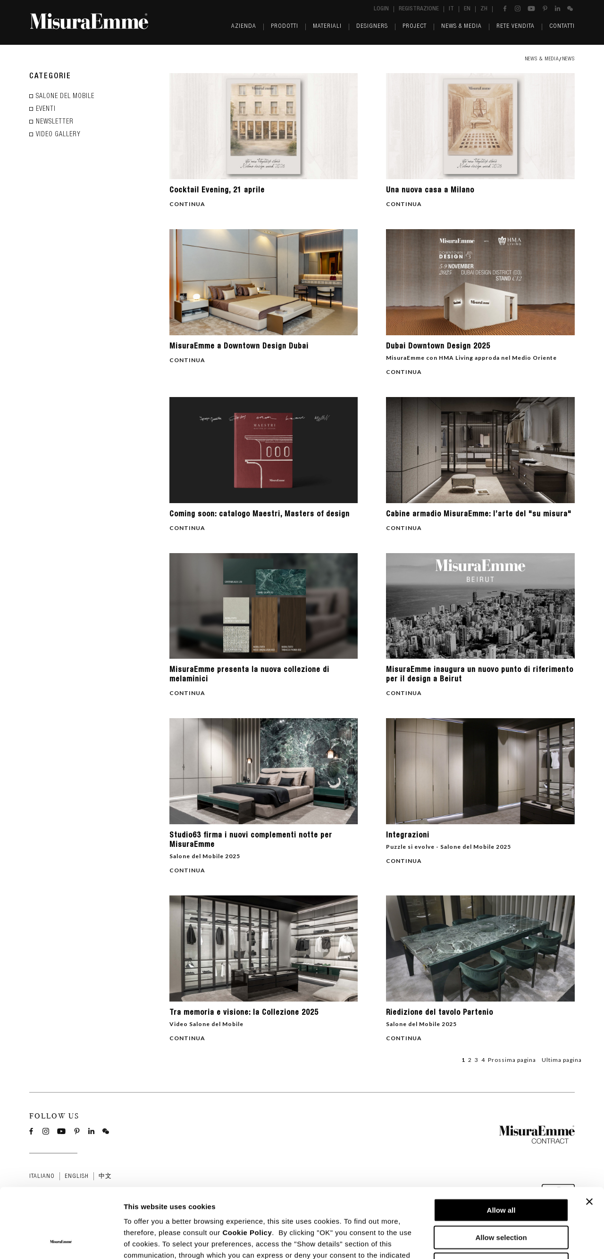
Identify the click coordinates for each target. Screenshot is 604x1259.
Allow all (501, 1145)
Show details (495, 1240)
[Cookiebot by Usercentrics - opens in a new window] (61, 1241)
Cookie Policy (247, 1167)
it (451, 9)
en (467, 9)
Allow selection (501, 1172)
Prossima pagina (512, 1059)
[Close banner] (589, 1136)
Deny (501, 1199)
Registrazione (419, 9)
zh (483, 9)
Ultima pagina (562, 1059)
